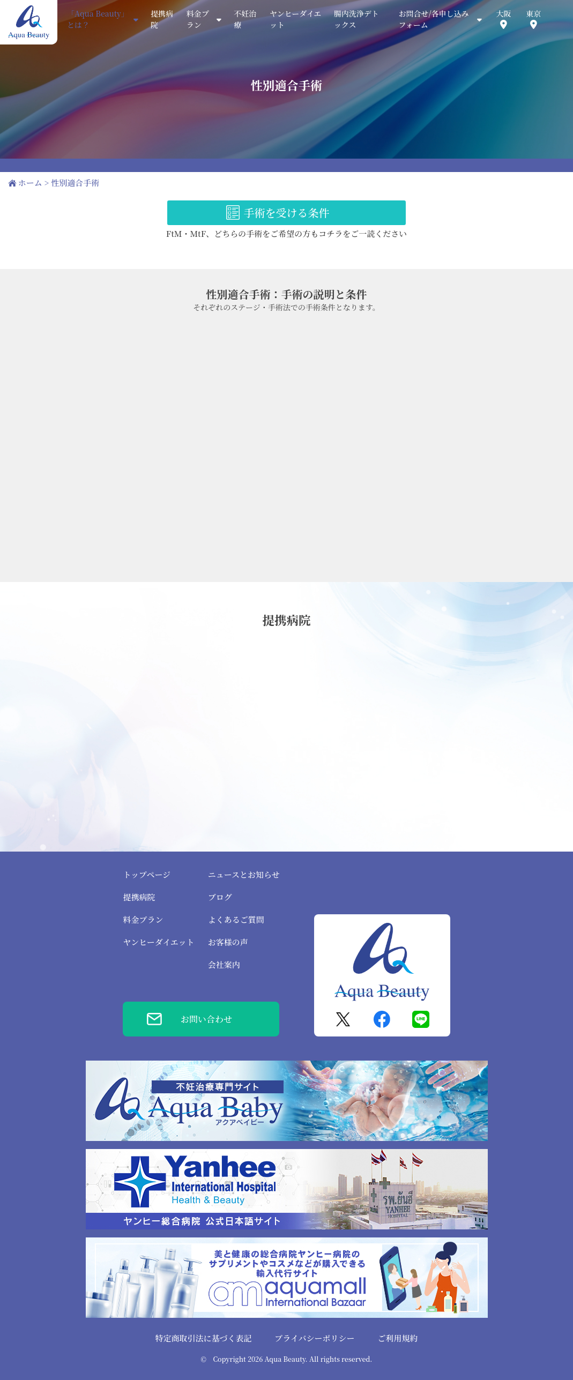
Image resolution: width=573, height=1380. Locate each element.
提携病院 (139, 896)
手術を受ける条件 (287, 212)
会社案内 (224, 964)
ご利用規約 (397, 1338)
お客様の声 (228, 942)
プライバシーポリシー (314, 1338)
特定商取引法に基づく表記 (203, 1338)
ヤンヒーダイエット (158, 942)
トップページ (146, 874)
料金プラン (143, 919)
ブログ (220, 896)
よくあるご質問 (236, 919)
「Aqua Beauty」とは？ (102, 19)
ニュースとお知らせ (244, 874)
